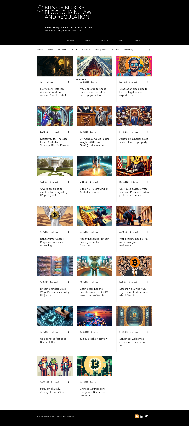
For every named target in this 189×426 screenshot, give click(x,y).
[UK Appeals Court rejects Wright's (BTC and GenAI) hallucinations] (94, 116)
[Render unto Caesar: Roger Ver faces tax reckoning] (55, 216)
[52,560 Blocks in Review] (94, 316)
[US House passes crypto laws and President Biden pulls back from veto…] (134, 166)
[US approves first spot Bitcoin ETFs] (55, 316)
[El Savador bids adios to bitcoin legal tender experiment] (134, 66)
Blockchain (116, 49)
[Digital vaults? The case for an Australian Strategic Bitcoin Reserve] (55, 116)
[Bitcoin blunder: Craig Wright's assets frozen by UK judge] (55, 266)
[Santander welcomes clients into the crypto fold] (134, 316)
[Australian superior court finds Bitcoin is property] (134, 116)
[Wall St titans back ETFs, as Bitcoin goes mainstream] (134, 216)
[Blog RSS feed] (137, 416)
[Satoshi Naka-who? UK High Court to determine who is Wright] (134, 266)
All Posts (40, 49)
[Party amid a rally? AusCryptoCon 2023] (55, 366)
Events (50, 49)
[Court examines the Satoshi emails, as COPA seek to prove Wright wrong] (94, 266)
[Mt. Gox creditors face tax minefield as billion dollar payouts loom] (94, 66)
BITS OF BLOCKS (64, 7)
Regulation (62, 49)
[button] (149, 50)
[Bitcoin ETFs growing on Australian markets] (94, 166)
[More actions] (69, 81)
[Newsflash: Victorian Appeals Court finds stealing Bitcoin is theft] (55, 66)
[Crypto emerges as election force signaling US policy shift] (55, 166)
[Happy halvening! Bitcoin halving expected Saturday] (94, 216)
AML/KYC (74, 49)
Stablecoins (86, 49)
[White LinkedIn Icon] (142, 416)
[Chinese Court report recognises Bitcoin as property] (94, 366)
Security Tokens (101, 49)
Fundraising (128, 49)
